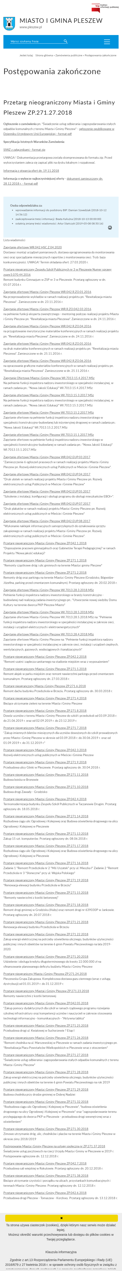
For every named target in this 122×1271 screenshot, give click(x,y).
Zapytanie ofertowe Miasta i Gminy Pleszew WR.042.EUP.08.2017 (46, 521)
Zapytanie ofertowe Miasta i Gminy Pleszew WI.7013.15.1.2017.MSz (48, 434)
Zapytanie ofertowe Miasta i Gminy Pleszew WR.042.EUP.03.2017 (46, 457)
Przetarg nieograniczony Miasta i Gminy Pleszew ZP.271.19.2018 (45, 880)
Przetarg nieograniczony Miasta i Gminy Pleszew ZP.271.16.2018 (45, 863)
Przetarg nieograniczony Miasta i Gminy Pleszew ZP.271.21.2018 (45, 922)
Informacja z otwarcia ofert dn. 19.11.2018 (31, 170)
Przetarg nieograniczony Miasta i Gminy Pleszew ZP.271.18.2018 (45, 905)
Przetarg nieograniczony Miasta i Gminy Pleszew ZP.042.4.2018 (45, 799)
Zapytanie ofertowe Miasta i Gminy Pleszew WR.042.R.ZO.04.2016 (47, 326)
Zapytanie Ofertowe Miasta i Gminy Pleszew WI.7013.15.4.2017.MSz (49, 378)
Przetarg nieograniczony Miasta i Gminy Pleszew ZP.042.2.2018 (45, 656)
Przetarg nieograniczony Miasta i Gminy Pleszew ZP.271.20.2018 (45, 956)
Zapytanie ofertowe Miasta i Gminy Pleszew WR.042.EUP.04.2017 (46, 474)
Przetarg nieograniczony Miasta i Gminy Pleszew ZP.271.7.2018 (45, 728)
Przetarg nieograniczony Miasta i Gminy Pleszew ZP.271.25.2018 (45, 1025)
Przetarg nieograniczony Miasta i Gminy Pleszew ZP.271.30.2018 (45, 1129)
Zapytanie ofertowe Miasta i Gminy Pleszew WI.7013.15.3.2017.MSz (48, 395)
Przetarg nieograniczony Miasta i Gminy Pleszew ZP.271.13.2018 (45, 833)
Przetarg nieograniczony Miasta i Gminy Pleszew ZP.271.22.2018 (45, 934)
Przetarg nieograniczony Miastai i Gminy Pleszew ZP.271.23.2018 (46, 991)
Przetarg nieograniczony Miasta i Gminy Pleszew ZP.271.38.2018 (45, 1175)
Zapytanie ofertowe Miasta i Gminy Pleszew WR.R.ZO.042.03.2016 (47, 309)
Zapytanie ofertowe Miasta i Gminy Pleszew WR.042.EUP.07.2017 (46, 503)
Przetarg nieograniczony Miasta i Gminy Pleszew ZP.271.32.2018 (45, 1102)
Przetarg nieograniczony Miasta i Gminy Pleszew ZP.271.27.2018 (45, 1055)
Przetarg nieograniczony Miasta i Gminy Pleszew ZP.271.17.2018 (45, 846)
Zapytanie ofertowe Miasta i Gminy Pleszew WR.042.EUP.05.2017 (46, 491)
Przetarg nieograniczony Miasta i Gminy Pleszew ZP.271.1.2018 (45, 560)
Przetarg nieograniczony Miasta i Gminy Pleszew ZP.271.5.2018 (45, 669)
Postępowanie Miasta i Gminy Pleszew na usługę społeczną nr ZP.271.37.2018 (54, 1146)
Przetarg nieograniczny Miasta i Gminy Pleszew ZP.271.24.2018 (45, 974)
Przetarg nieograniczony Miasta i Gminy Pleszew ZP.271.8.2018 (45, 710)
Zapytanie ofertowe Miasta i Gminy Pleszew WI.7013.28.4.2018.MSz (48, 634)
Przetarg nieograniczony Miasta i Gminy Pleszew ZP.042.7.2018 (45, 1163)
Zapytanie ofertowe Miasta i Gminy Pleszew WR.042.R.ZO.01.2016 (47, 292)
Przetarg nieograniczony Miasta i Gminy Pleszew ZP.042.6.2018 (45, 1193)
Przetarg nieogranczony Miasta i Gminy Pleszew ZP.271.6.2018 (44, 686)
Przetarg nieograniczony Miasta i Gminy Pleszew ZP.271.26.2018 (45, 1038)
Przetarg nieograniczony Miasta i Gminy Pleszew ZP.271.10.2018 (45, 787)
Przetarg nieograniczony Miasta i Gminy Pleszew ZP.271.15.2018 (45, 892)
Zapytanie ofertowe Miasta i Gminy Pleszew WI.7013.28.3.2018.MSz (48, 590)
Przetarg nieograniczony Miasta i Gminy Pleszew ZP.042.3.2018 (45, 750)
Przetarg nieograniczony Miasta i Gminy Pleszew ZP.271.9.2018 (45, 762)
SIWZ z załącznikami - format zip (24, 149)
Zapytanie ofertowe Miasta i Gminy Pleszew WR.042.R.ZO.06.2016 (47, 361)
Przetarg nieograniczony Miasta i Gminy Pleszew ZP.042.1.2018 (45, 543)
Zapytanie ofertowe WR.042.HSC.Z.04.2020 (32, 247)
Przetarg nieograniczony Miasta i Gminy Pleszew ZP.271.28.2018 (45, 1072)
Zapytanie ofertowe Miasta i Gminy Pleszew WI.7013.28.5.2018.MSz (48, 612)
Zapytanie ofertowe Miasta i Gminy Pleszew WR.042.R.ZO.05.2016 (47, 343)
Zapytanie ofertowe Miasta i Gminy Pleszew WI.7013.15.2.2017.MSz (48, 412)
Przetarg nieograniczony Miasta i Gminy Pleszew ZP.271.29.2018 (45, 1089)
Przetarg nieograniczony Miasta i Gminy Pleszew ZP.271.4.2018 (45, 698)
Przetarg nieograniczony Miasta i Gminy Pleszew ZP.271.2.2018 (45, 572)
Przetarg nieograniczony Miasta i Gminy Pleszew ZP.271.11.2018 (45, 774)
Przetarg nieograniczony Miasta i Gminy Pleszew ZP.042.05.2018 (45, 1003)
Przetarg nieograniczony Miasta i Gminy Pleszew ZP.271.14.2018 (45, 816)
